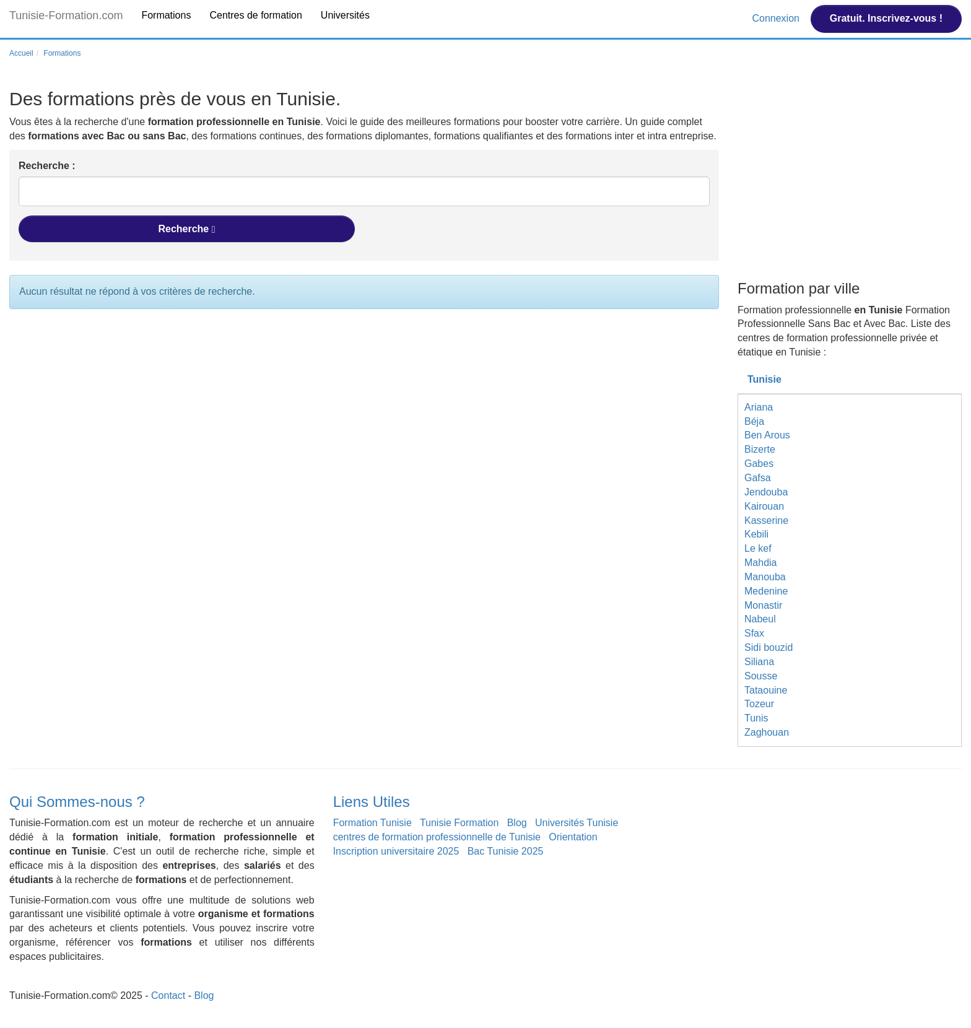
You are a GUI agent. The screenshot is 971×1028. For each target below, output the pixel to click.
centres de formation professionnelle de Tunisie (437, 837)
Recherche (186, 229)
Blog (517, 822)
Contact (168, 995)
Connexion (777, 18)
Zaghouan (766, 732)
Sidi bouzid (768, 647)
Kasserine (766, 520)
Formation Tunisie (372, 822)
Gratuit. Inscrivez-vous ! (886, 18)
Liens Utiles (371, 801)
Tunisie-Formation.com (66, 15)
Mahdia (760, 562)
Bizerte (759, 449)
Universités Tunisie (576, 822)
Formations (166, 15)
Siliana (759, 661)
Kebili (756, 534)
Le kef (758, 548)
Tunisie (764, 379)
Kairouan (764, 506)
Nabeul (760, 619)
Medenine (766, 591)
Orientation (573, 837)
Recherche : (47, 165)
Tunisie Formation (459, 822)
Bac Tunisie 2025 (506, 851)
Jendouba (766, 492)
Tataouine (765, 690)
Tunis (756, 718)
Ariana (758, 407)
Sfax (754, 633)
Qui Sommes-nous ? (77, 801)
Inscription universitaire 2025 (396, 851)
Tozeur (759, 704)
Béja (754, 421)
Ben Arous (767, 435)
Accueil (21, 53)
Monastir (763, 605)
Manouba (765, 577)
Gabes (758, 463)
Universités (345, 15)
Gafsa (757, 478)
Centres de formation (255, 15)
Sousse (760, 676)
